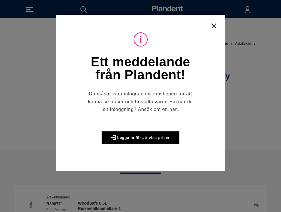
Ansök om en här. (158, 109)
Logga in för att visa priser (140, 137)
